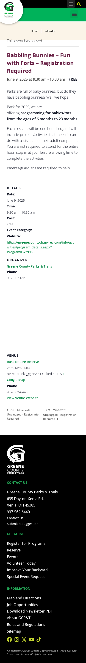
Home (35, 31)
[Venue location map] (43, 316)
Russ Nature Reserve (23, 361)
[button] (71, 4)
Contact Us (15, 518)
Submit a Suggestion (23, 524)
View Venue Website (22, 398)
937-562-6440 (18, 511)
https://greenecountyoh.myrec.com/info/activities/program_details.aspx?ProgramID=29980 (40, 247)
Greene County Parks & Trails (29, 266)
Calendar (49, 31)
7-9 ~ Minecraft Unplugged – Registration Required (23, 414)
